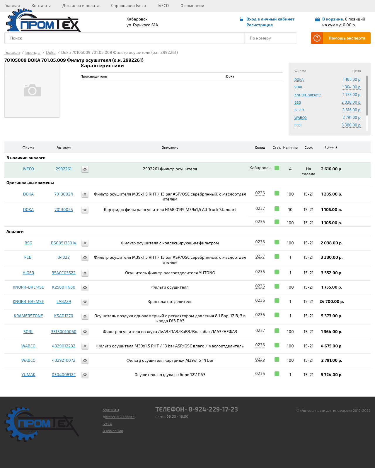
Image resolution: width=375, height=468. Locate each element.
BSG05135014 (63, 242)
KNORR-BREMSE (307, 94)
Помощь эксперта (347, 37)
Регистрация (259, 24)
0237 (260, 208)
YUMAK (28, 374)
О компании (192, 5)
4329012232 (64, 345)
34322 (64, 257)
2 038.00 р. (352, 102)
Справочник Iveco (128, 5)
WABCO (300, 117)
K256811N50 (63, 286)
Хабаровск (260, 167)
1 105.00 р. (352, 79)
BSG (297, 102)
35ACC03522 (64, 272)
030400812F (64, 374)
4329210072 (64, 360)
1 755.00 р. (352, 94)
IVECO (163, 5)
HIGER (28, 272)
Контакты (41, 5)
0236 (260, 192)
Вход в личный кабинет (270, 18)
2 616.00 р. (352, 109)
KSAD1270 (63, 315)
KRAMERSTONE (28, 315)
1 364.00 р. (351, 87)
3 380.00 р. (352, 125)
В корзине (332, 18)
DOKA (299, 79)
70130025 (63, 209)
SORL (298, 87)
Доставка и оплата (80, 5)
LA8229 (64, 301)
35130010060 (63, 331)
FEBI (298, 125)
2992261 (64, 168)
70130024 (63, 193)
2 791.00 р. (352, 117)
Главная (12, 5)
